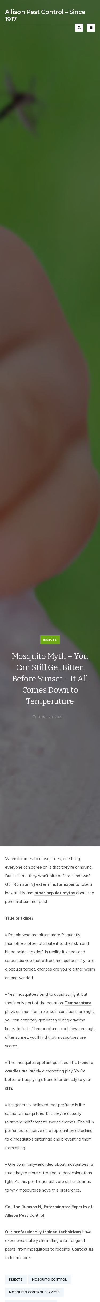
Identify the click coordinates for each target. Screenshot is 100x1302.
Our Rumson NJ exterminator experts (42, 884)
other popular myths (54, 892)
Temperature (78, 1002)
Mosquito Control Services (34, 1292)
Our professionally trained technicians (43, 1231)
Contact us (82, 1249)
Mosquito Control (49, 1279)
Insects (50, 639)
